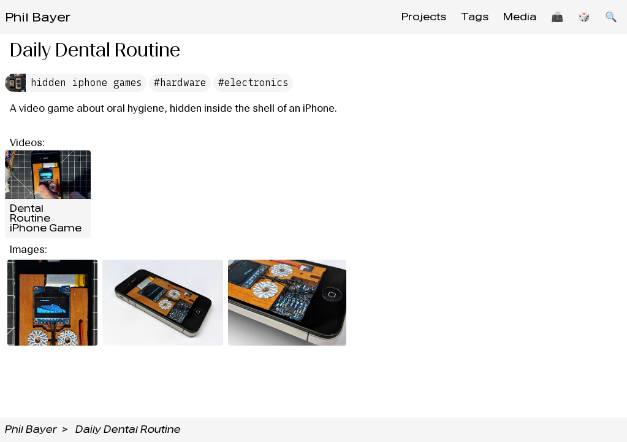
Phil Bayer (37, 17)
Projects (423, 17)
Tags (474, 17)
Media (519, 17)
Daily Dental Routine (128, 429)
